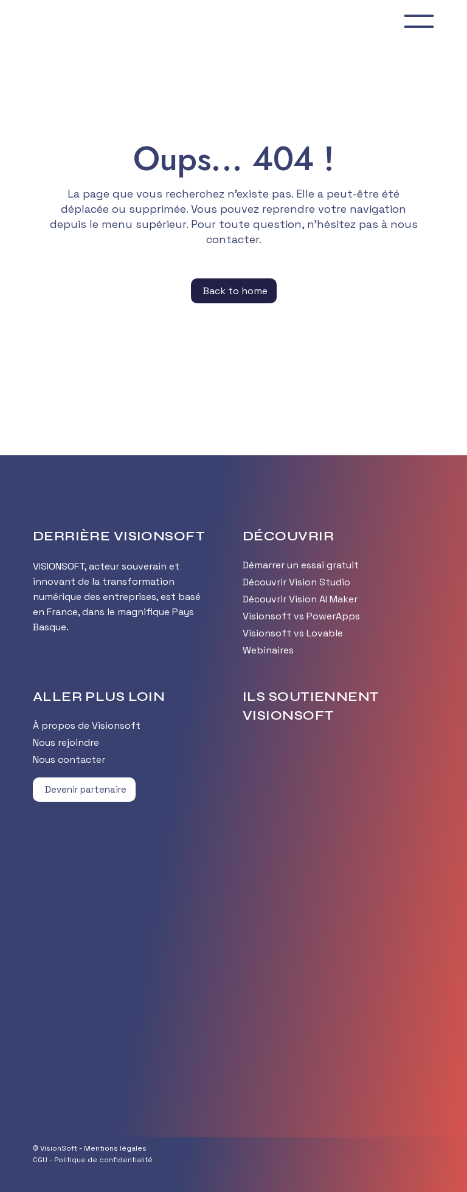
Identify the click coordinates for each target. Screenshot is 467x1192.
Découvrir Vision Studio (296, 582)
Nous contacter (69, 759)
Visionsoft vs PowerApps (301, 616)
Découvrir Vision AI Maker (300, 599)
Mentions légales (115, 1148)
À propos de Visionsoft (86, 725)
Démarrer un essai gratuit (301, 565)
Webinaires (268, 650)
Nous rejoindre (66, 742)
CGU (40, 1160)
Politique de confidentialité (103, 1160)
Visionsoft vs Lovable (293, 633)
